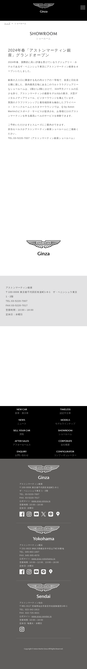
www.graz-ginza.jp (41, 501)
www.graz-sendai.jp (42, 616)
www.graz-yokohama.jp (43, 559)
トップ (7, 23)
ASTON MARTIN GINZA (43, 10)
